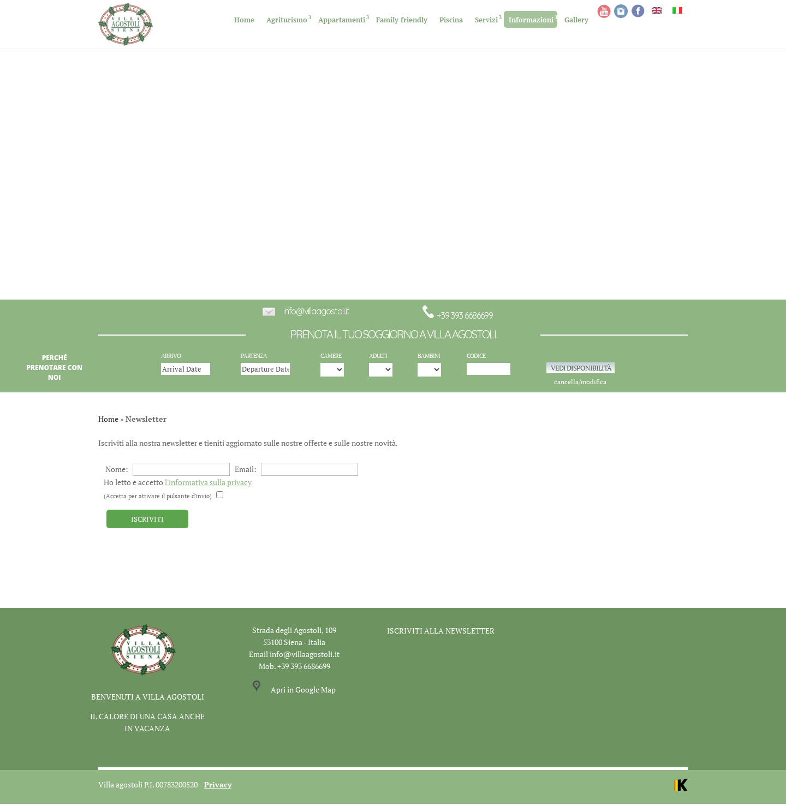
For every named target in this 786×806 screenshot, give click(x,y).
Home (244, 20)
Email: (296, 472)
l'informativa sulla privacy (208, 485)
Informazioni (531, 20)
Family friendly (401, 20)
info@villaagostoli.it (316, 313)
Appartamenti (341, 20)
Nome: (167, 472)
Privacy (217, 786)
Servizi (486, 20)
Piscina (451, 20)
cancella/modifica (580, 384)
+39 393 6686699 (457, 318)
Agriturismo (286, 20)
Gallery (576, 20)
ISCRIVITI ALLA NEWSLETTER (441, 633)
